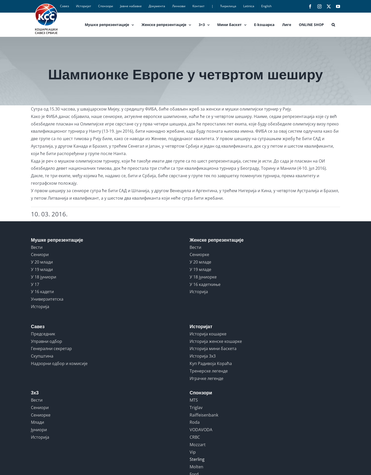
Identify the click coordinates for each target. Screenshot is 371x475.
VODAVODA (201, 429)
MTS (194, 400)
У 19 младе (200, 269)
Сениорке (199, 254)
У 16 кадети (42, 291)
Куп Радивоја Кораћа (211, 363)
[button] (333, 25)
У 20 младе (200, 262)
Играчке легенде (206, 378)
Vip (193, 452)
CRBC (195, 437)
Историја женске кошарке (216, 341)
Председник (43, 334)
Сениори (40, 254)
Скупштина (42, 356)
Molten (196, 467)
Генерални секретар (51, 348)
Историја (40, 306)
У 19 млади (42, 269)
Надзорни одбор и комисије (59, 363)
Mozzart (198, 444)
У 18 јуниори (43, 277)
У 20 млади (42, 262)
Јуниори (39, 429)
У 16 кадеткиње (205, 284)
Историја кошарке (208, 334)
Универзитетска (47, 299)
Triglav (196, 407)
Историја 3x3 (203, 356)
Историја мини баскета (213, 348)
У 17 (35, 284)
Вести (37, 247)
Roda (195, 422)
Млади (37, 422)
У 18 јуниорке (203, 277)
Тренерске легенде (209, 371)
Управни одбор (46, 341)
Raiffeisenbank (204, 415)
